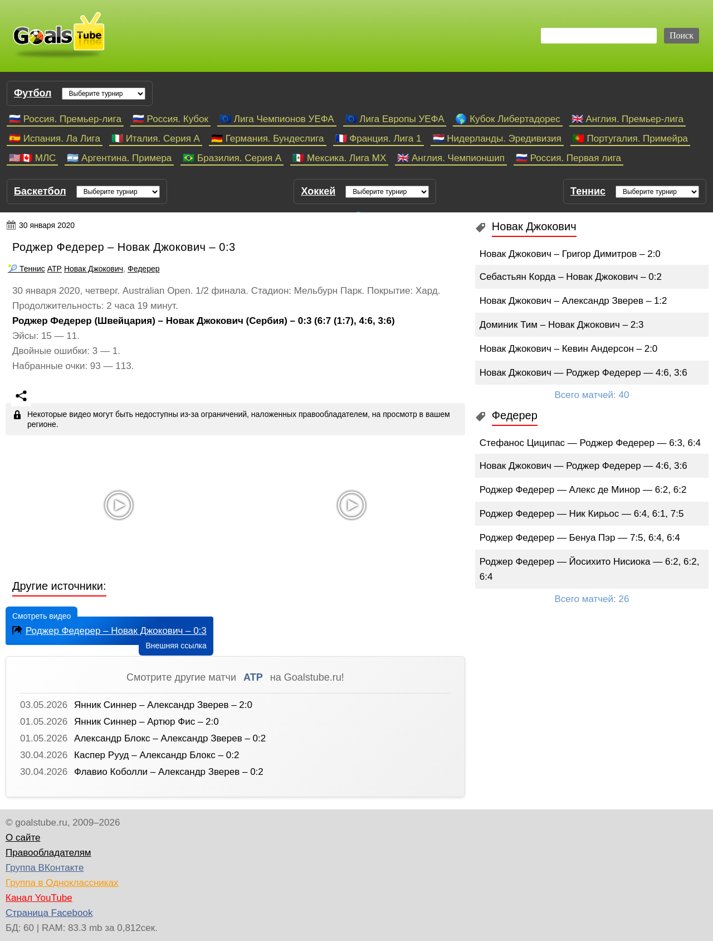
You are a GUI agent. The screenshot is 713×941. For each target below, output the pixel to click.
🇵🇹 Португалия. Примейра (630, 138)
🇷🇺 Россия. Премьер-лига (65, 119)
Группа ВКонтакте (45, 867)
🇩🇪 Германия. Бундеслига (267, 138)
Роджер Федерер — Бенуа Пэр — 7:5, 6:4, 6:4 (580, 537)
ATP (54, 268)
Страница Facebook (49, 913)
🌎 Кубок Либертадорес (507, 119)
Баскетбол (40, 191)
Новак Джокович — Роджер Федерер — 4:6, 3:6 (583, 372)
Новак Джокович (93, 268)
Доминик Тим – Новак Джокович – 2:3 (562, 324)
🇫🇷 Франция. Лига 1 (378, 138)
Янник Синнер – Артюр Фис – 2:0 (146, 721)
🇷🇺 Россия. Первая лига (568, 158)
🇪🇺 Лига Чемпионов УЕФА (276, 119)
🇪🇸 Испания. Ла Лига (54, 138)
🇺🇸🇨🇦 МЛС (32, 158)
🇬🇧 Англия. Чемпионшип (451, 158)
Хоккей (318, 191)
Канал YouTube (39, 898)
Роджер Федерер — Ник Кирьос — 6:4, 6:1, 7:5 (582, 513)
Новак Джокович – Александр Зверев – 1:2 (573, 300)
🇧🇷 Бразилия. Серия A (232, 158)
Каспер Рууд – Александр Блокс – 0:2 (156, 755)
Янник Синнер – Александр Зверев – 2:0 (163, 705)
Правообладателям (48, 852)
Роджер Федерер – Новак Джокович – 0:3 (108, 630)
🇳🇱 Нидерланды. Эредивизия (497, 138)
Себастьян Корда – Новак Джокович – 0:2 (571, 276)
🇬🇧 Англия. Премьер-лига (627, 119)
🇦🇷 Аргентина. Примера (119, 158)
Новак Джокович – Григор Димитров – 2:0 (570, 254)
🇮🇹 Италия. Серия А (155, 138)
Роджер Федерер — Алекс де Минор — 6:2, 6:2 (583, 489)
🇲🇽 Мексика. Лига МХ (339, 158)
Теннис (587, 191)
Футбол (33, 93)
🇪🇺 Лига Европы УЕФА (395, 119)
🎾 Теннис (26, 268)
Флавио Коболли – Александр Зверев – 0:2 (168, 772)
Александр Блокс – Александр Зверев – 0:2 (170, 738)
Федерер (143, 268)
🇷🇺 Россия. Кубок (170, 119)
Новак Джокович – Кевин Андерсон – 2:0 (569, 348)
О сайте (23, 837)
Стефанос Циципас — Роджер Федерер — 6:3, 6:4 (590, 443)
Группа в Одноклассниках (62, 882)
